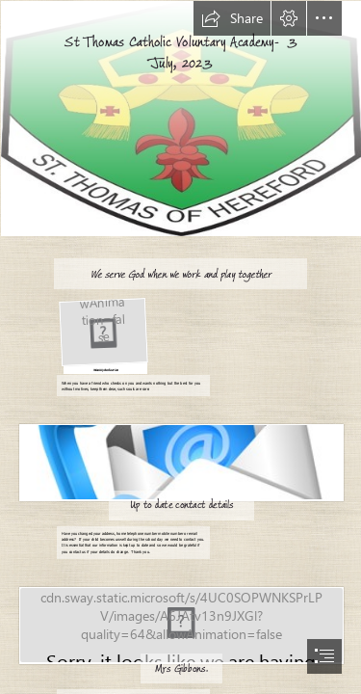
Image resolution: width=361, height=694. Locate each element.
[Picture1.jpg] (180, 117)
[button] (232, 18)
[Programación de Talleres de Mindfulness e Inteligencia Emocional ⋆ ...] (102, 334)
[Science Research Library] (180, 460)
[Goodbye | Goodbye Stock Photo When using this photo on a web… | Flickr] (180, 624)
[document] (180, 347)
